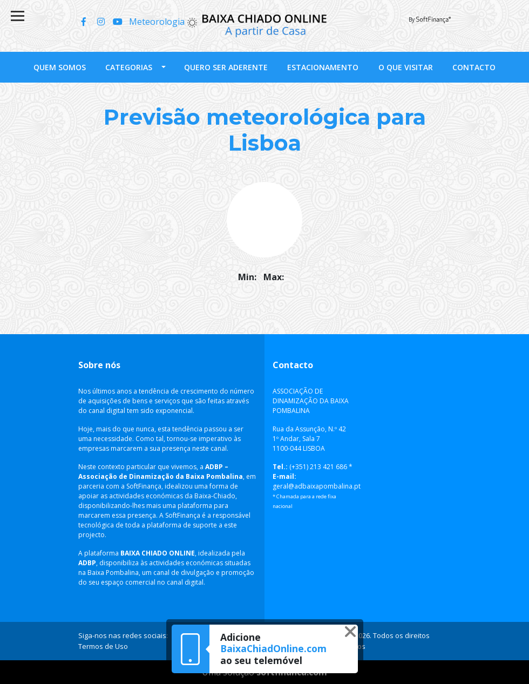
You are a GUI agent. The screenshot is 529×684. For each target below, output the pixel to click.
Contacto (474, 67)
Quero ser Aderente (226, 67)
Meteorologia (163, 22)
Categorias (128, 67)
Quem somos (59, 67)
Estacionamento (322, 67)
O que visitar (405, 67)
